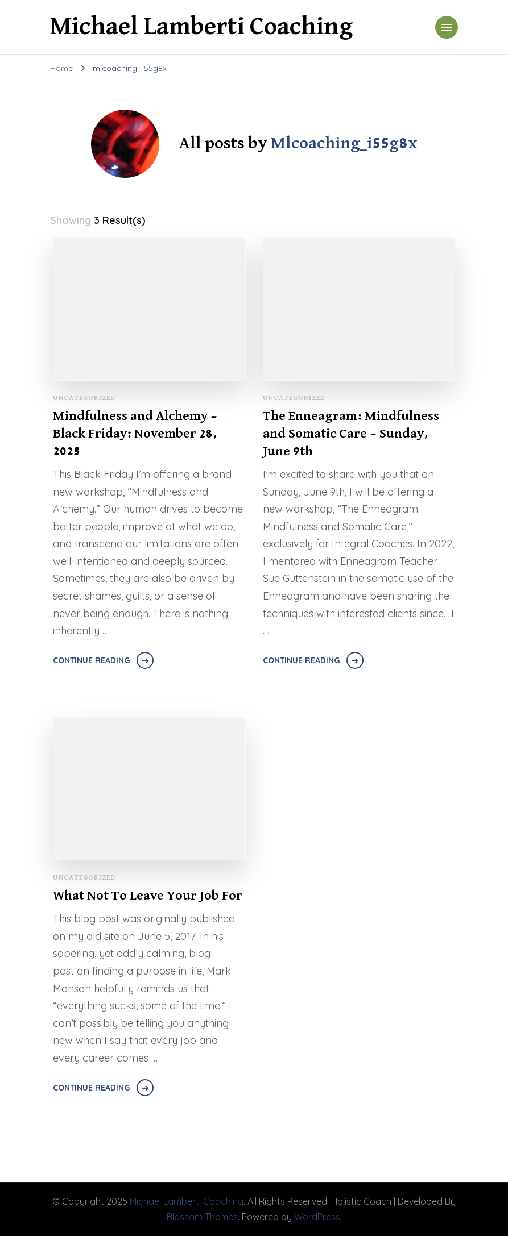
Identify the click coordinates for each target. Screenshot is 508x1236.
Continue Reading (91, 660)
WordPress (317, 1216)
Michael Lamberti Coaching (201, 27)
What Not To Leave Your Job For (147, 895)
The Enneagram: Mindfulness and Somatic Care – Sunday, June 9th (351, 433)
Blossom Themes (202, 1216)
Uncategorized (84, 398)
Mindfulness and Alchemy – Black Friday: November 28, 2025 (135, 433)
